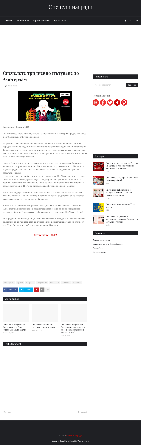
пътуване (30, 282)
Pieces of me (98, 248)
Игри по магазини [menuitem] (41, 20)
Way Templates (83, 441)
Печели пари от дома (101, 240)
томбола (65, 282)
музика (20, 282)
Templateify (64, 441)
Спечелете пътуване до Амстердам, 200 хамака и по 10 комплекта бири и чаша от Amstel (73, 328)
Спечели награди (71, 7)
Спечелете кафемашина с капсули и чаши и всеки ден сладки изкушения (119, 192)
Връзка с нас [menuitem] (60, 20)
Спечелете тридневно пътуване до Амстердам (43, 325)
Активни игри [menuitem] (22, 20)
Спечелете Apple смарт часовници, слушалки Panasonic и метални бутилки (122, 219)
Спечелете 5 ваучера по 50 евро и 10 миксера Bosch (122, 179)
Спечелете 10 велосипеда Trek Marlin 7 (120, 205)
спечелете (54, 282)
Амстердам (8, 282)
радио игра (42, 282)
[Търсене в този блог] (109, 85)
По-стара (82, 412)
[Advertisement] (45, 51)
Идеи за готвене (99, 252)
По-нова (7, 412)
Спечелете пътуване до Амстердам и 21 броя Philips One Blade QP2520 (14, 327)
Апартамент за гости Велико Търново (108, 244)
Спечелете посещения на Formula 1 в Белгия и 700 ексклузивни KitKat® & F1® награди (122, 166)
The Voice (76, 282)
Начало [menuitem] (8, 20)
